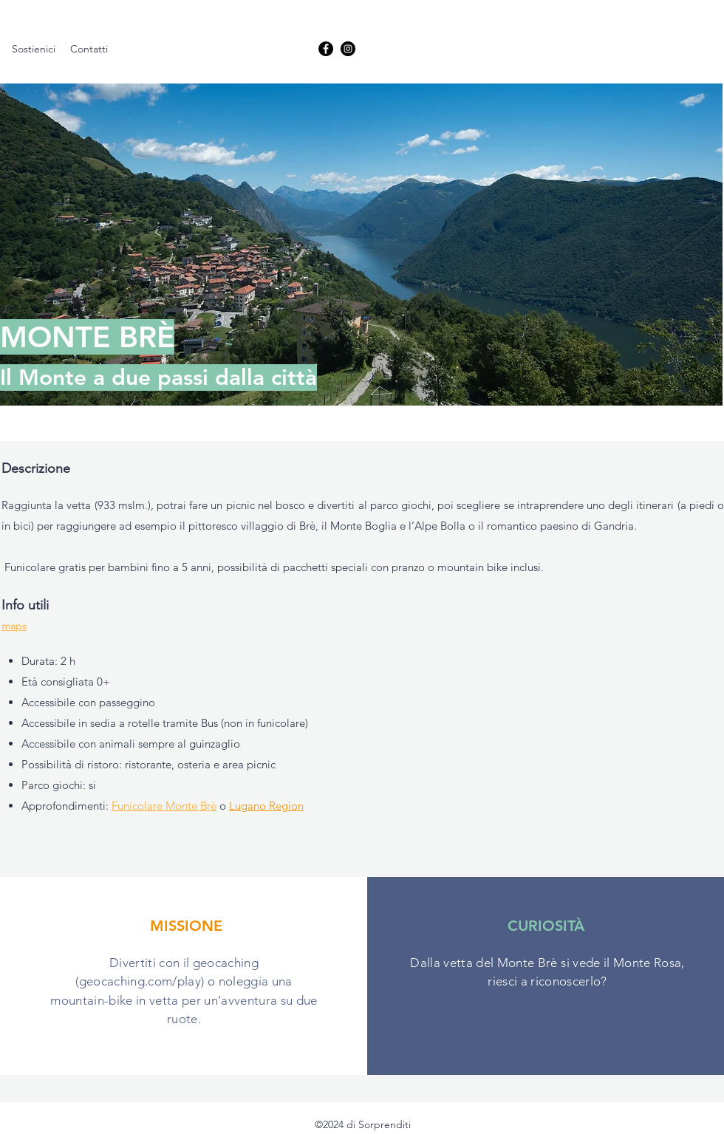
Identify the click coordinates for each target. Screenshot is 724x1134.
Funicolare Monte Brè (164, 806)
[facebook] (325, 48)
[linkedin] (348, 48)
